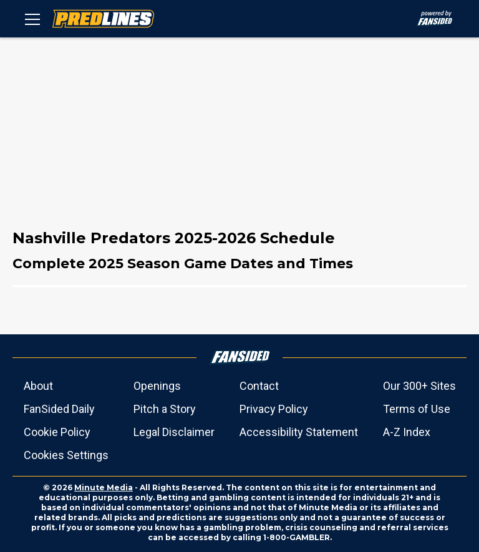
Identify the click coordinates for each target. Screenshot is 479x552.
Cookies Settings (66, 455)
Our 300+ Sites (419, 385)
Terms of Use (416, 408)
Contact (259, 385)
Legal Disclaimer (174, 431)
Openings (157, 385)
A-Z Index (406, 431)
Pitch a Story (164, 408)
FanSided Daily (59, 408)
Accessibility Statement (299, 431)
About (38, 385)
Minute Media (103, 487)
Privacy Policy (274, 408)
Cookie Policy (57, 431)
